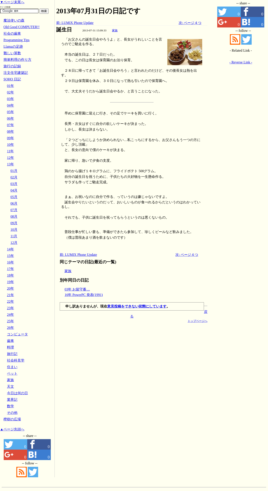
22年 (10, 301)
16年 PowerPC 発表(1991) (83, 295)
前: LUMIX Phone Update (74, 23)
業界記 (12, 399)
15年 (10, 256)
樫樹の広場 (12, 419)
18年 (10, 275)
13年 (10, 164)
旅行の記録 (12, 66)
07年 (10, 125)
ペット (12, 373)
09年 (10, 138)
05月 (13, 197)
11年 (10, 151)
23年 (10, 308)
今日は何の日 (17, 393)
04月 (13, 190)
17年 (10, 269)
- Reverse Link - (240, 62)
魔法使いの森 (13, 20)
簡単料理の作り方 (17, 59)
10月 (13, 229)
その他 (12, 413)
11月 (13, 236)
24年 (10, 314)
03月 (13, 184)
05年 (10, 112)
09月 (13, 223)
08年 (10, 131)
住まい (12, 367)
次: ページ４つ (190, 23)
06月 (13, 203)
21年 (10, 295)
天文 (10, 386)
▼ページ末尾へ (12, 2)
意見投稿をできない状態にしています (136, 306)
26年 (10, 328)
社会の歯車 (12, 33)
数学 (10, 406)
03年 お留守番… (77, 289)
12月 (13, 243)
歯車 (10, 341)
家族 (115, 30)
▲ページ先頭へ (12, 429)
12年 (10, 158)
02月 (13, 177)
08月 (13, 216)
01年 (10, 86)
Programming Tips (16, 40)
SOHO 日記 (12, 79)
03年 (10, 99)
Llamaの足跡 (13, 46)
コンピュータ (17, 334)
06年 (10, 118)
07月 (13, 210)
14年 (10, 249)
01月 (13, 171)
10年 (10, 144)
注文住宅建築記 (15, 73)
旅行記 (12, 354)
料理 (10, 347)
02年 (10, 92)
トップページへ (197, 321)
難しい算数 (12, 53)
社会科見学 (15, 360)
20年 (10, 288)
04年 (10, 105)
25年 (10, 321)
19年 (10, 282)
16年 (10, 262)
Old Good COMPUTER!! (21, 27)
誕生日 (64, 29)
